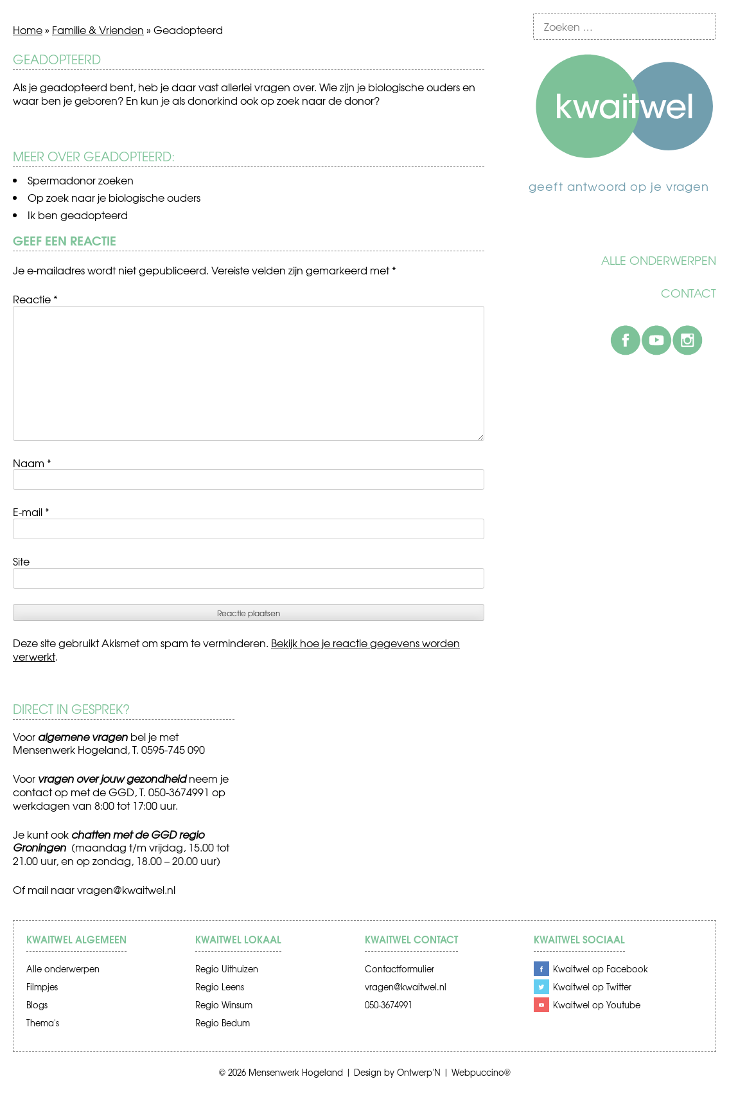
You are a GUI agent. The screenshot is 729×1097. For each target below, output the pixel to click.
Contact (688, 293)
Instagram (687, 340)
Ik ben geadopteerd (78, 214)
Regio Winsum (223, 1005)
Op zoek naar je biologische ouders (114, 197)
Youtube (656, 340)
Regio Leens (219, 987)
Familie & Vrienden (98, 29)
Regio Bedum (222, 1023)
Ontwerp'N (419, 1072)
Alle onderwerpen (658, 260)
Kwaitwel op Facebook (600, 969)
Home (27, 29)
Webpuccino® (481, 1072)
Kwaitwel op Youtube (596, 1005)
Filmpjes (42, 987)
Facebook (625, 340)
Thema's (42, 1023)
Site (21, 561)
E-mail (31, 511)
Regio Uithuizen (226, 969)
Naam (32, 462)
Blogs (37, 1005)
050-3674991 (388, 1005)
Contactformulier (399, 969)
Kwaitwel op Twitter (592, 987)
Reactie (35, 299)
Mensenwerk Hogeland (296, 1072)
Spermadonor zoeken (81, 180)
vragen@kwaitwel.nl (126, 889)
